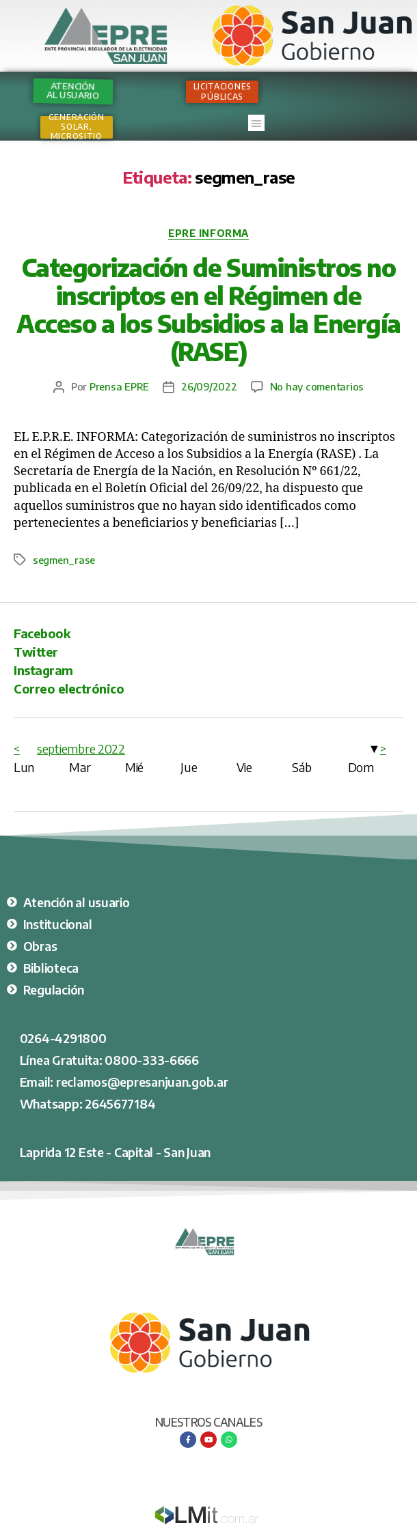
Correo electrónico (69, 688)
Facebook (42, 633)
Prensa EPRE (119, 386)
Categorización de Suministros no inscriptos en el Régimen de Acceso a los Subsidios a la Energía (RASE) (208, 309)
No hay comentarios (317, 386)
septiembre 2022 (81, 748)
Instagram (43, 670)
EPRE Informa (208, 233)
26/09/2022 (209, 386)
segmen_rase (64, 560)
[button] (256, 123)
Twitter (36, 651)
